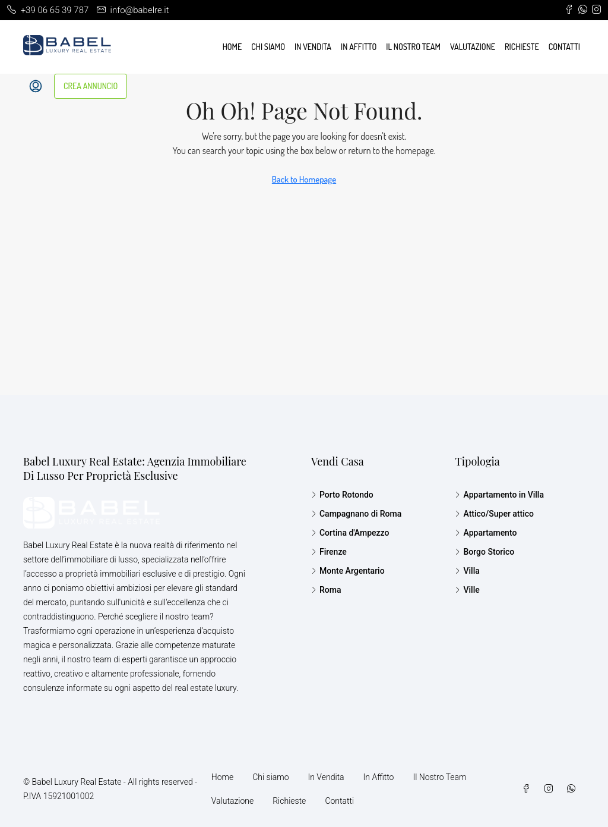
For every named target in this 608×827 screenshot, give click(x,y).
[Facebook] (528, 789)
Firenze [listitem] (329, 551)
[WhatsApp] (573, 789)
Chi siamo (268, 47)
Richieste (522, 47)
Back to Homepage (304, 179)
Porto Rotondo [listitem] (342, 494)
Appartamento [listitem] (486, 532)
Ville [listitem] (467, 590)
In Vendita (312, 47)
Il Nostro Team (413, 47)
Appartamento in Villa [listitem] (499, 494)
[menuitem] (35, 86)
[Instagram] (551, 789)
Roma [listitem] (326, 590)
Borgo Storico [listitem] (484, 551)
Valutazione (472, 47)
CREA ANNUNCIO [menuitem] (91, 86)
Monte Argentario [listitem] (348, 571)
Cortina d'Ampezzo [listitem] (350, 532)
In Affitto (358, 47)
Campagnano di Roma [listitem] (356, 513)
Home (232, 47)
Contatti (564, 47)
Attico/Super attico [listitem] (494, 513)
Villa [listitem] (467, 571)
